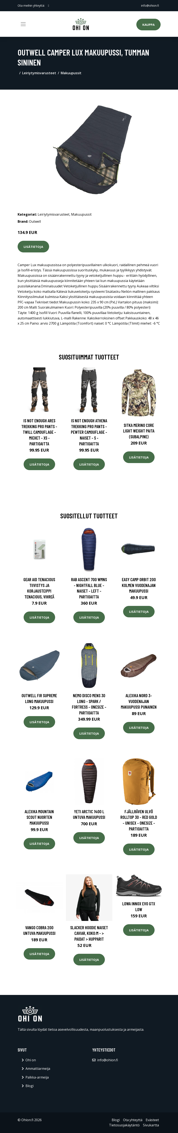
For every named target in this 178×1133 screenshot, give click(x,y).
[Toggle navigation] (23, 24)
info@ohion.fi (150, 5)
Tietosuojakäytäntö (124, 1125)
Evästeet (152, 1120)
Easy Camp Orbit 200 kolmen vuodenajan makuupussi (139, 585)
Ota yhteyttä (132, 1120)
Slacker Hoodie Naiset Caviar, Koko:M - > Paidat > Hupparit (89, 933)
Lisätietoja (33, 247)
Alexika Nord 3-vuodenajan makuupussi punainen (139, 701)
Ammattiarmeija (37, 1068)
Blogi (29, 1086)
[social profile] (48, 6)
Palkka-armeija (37, 1077)
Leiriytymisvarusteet (39, 73)
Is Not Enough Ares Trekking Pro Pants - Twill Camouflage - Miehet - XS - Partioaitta (39, 432)
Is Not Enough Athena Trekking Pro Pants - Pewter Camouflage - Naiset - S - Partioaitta (89, 432)
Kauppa (148, 24)
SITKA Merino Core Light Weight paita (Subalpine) (138, 431)
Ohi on (30, 1060)
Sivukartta (151, 1125)
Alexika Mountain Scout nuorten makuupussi (39, 817)
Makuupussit (71, 73)
